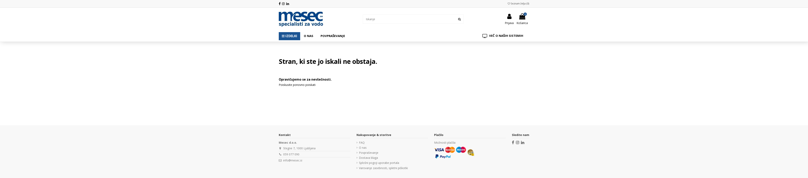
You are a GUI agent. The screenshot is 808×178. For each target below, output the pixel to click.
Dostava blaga (368, 158)
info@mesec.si (292, 160)
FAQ (362, 142)
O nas (363, 148)
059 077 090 (291, 154)
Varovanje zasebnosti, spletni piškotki (383, 168)
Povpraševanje (368, 153)
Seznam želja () (518, 3)
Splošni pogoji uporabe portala (379, 163)
